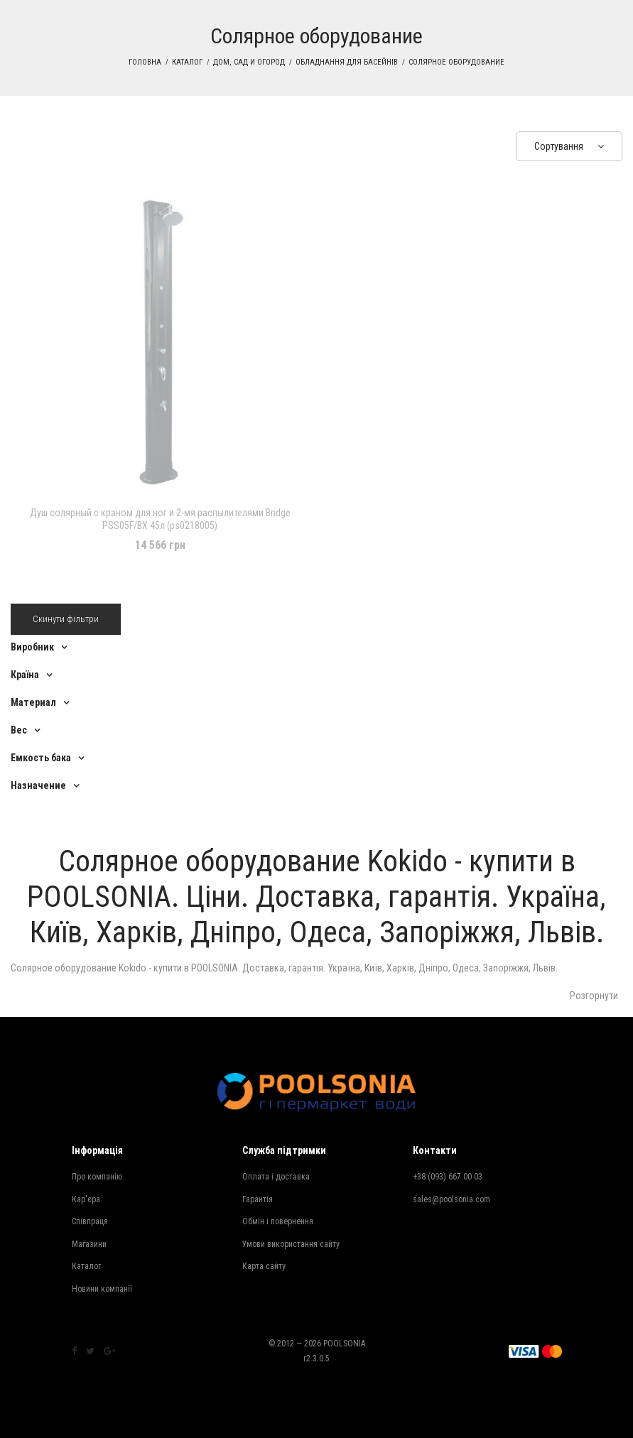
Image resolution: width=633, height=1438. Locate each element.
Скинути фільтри (66, 619)
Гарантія (257, 1199)
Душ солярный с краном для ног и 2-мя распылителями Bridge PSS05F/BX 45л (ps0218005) (160, 519)
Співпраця (90, 1221)
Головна (145, 62)
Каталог (187, 62)
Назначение (38, 785)
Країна (25, 675)
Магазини (89, 1244)
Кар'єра (86, 1199)
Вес (19, 730)
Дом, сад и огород (249, 62)
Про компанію (97, 1177)
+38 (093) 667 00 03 (447, 1177)
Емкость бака (41, 758)
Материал (33, 702)
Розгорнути (594, 995)
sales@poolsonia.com (451, 1199)
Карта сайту (264, 1266)
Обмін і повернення (277, 1221)
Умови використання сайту (291, 1244)
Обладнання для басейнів (347, 62)
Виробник (32, 647)
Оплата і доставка (276, 1177)
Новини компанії (102, 1289)
